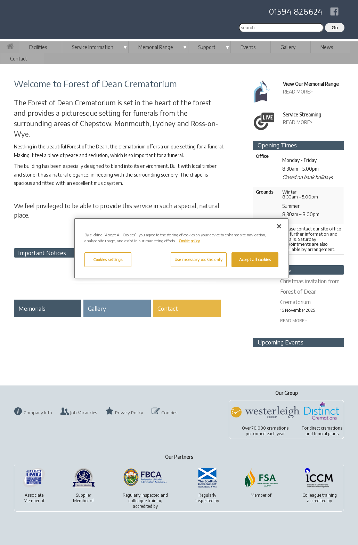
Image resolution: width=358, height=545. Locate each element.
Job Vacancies (83, 412)
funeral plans (326, 433)
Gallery (287, 47)
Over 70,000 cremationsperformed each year (265, 430)
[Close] (279, 226)
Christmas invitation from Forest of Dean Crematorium (310, 292)
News (326, 47)
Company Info (38, 412)
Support (206, 47)
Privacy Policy (129, 412)
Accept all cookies (255, 259)
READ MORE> (298, 92)
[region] (181, 248)
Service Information (92, 47)
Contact (18, 59)
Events (248, 47)
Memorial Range (155, 47)
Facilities (38, 47)
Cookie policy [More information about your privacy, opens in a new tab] (189, 240)
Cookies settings (107, 259)
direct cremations (325, 428)
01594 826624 (296, 11)
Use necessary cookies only (198, 259)
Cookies (169, 412)
